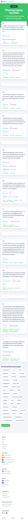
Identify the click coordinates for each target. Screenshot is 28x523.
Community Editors (6, 497)
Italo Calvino (5, 259)
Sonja (6, 74)
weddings (17, 226)
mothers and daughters (7, 226)
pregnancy (12, 77)
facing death (18, 135)
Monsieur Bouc (5, 43)
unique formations (14, 360)
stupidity (21, 262)
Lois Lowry (4, 325)
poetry (11, 330)
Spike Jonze (5, 193)
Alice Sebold (5, 128)
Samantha (4, 196)
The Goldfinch (13, 104)
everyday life (5, 330)
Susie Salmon (5, 132)
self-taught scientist (15, 359)
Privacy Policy (22, 518)
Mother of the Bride (15, 221)
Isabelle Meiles (5, 169)
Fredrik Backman (6, 70)
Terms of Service (13, 518)
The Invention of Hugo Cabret (9, 166)
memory (18, 77)
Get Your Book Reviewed (7, 504)
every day (17, 329)
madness (15, 262)
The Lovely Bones (14, 128)
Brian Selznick (5, 162)
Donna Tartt (5, 104)
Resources (4, 486)
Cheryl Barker (5, 221)
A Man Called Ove (16, 70)
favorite (16, 330)
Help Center (4, 444)
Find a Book (4, 493)
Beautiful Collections (6, 473)
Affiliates (4, 448)
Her (10, 193)
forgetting (18, 108)
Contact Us (4, 446)
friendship (12, 173)
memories (12, 135)
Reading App (4, 495)
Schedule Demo (5, 484)
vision (20, 200)
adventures (5, 225)
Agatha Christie (6, 36)
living (11, 262)
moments (12, 201)
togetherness (5, 201)
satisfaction (17, 288)
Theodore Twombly (12, 196)
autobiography (5, 359)
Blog (3, 441)
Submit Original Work (6, 505)
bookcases (5, 329)
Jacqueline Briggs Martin (8, 352)
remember (12, 108)
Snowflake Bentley (6, 355)
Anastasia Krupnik (13, 325)
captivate (16, 200)
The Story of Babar (16, 281)
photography (14, 43)
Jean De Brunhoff (6, 281)
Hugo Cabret (13, 169)
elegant (4, 288)
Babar (3, 284)
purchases (4, 289)
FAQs (3, 442)
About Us (4, 439)
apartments (11, 329)
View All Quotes (5, 425)
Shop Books (11, 1)
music (3, 200)
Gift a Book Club (5, 464)
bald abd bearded (14, 331)
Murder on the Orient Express (9, 39)
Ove (3, 74)
